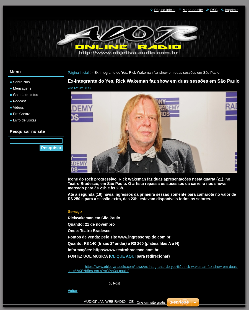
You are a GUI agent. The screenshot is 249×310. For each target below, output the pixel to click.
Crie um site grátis (151, 302)
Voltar (72, 291)
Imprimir (231, 10)
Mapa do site (193, 10)
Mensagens (22, 88)
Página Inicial (164, 10)
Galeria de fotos (25, 95)
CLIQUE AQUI (123, 256)
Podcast (19, 101)
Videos (18, 107)
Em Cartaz (21, 114)
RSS (213, 10)
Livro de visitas (25, 120)
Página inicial (78, 72)
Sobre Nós (21, 82)
